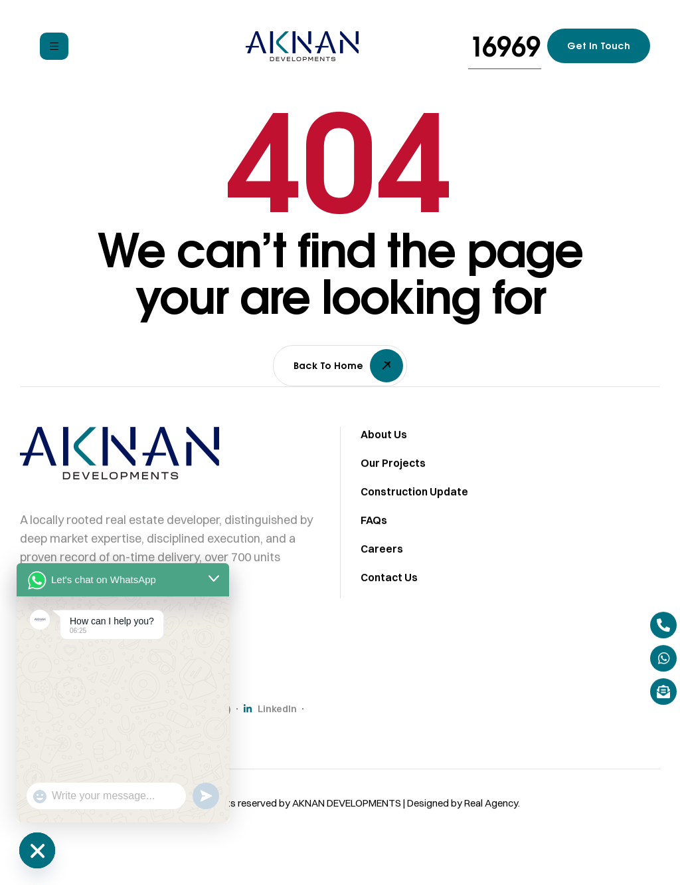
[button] (505, 46)
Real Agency (491, 813)
